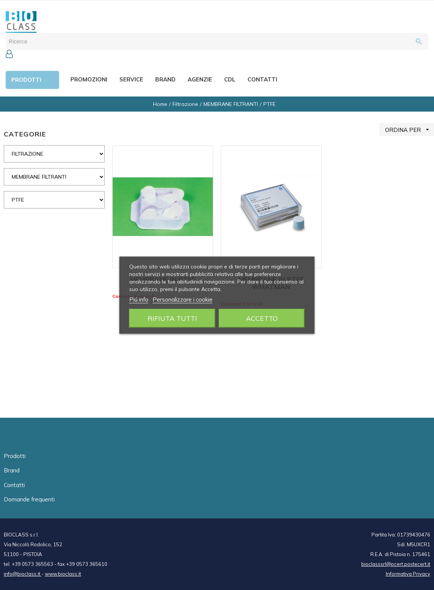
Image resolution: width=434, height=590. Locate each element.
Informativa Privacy (408, 574)
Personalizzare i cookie (182, 299)
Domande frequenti (29, 499)
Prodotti (15, 456)
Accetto (262, 318)
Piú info (138, 299)
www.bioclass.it (63, 574)
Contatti (14, 485)
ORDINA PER (409, 129)
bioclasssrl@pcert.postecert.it (395, 564)
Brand (12, 470)
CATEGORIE (25, 134)
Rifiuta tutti (172, 318)
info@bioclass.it (22, 574)
